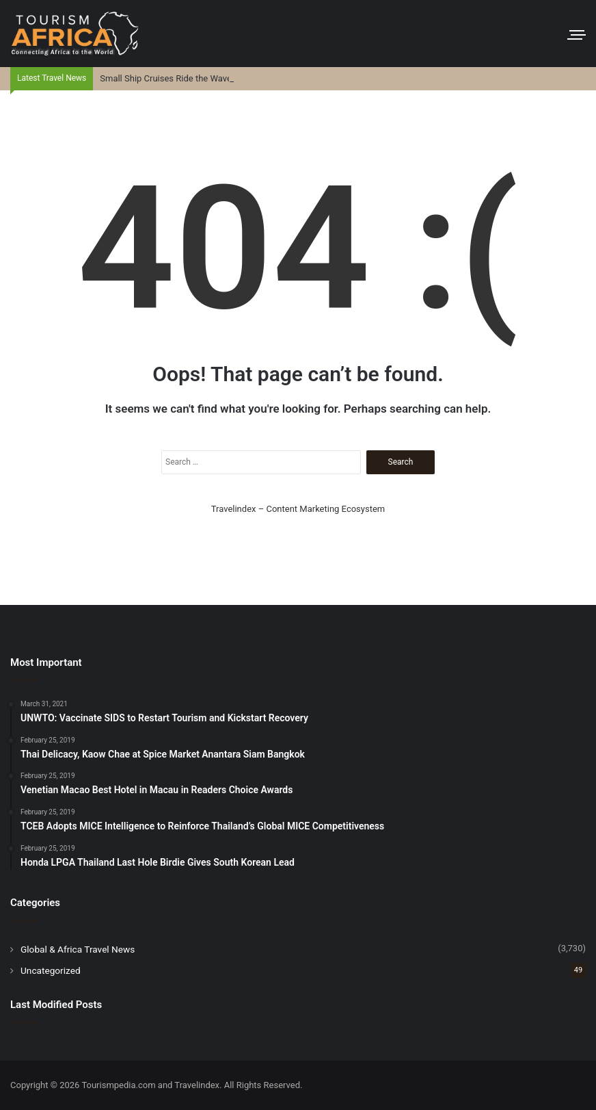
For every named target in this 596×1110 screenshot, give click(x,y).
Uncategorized (51, 970)
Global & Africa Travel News (78, 949)
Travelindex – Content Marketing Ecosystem (298, 509)
